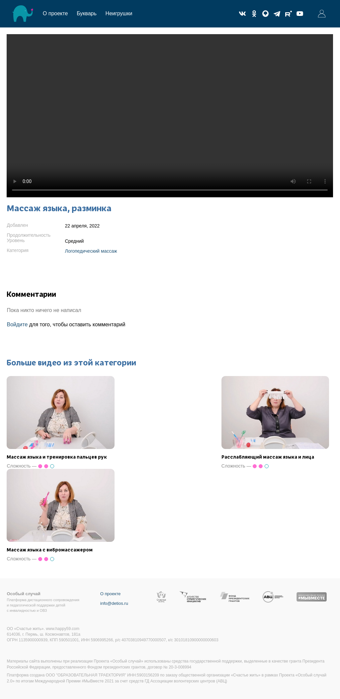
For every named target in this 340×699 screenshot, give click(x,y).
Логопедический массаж (91, 251)
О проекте (55, 13)
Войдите (17, 324)
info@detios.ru (114, 603)
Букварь (87, 13)
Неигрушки (119, 13)
